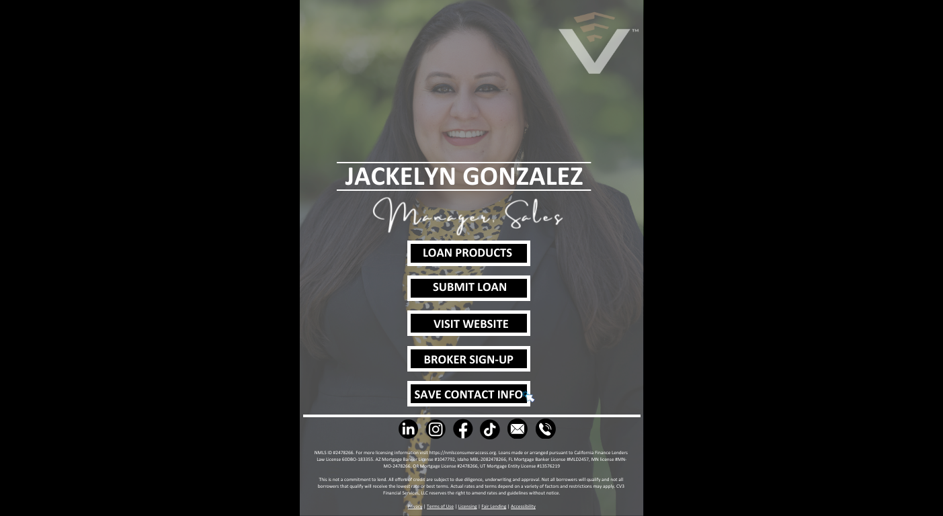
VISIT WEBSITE (471, 324)
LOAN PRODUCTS (467, 253)
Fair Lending (493, 506)
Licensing (467, 506)
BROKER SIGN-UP (469, 360)
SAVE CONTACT (456, 395)
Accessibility (523, 506)
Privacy (415, 506)
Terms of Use (440, 506)
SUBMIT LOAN (470, 288)
